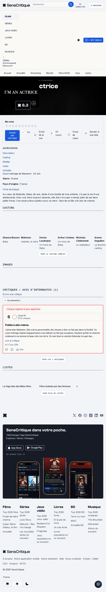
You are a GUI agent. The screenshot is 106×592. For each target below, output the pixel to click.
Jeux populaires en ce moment (44, 538)
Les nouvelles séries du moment (27, 534)
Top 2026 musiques (93, 514)
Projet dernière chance (10, 518)
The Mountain (95, 519)
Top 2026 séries (25, 514)
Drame (14, 178)
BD (73, 507)
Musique (94, 507)
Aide (61, 558)
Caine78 (22, 315)
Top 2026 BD (78, 512)
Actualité (7, 531)
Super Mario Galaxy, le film (10, 526)
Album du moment (93, 530)
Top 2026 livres (59, 514)
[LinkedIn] (96, 416)
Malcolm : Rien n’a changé (27, 526)
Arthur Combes (66, 237)
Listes (8, 367)
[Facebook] (80, 416)
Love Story (25, 519)
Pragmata (42, 531)
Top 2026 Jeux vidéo (42, 518)
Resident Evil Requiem (43, 525)
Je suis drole (60, 527)
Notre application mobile (26, 558)
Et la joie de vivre (60, 521)
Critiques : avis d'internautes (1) (30, 289)
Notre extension (49, 558)
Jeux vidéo (41, 509)
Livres (58, 507)
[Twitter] (74, 416)
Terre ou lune (78, 516)
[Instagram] (85, 416)
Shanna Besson (11, 237)
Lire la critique (12, 340)
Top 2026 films (10, 512)
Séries (24, 507)
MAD (73, 520)
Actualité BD (77, 525)
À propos (8, 558)
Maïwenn (26, 237)
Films (7, 507)
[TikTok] (90, 416)
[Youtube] (101, 416)
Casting (8, 207)
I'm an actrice (47, 80)
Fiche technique (11, 189)
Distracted (93, 524)
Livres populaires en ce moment (61, 534)
